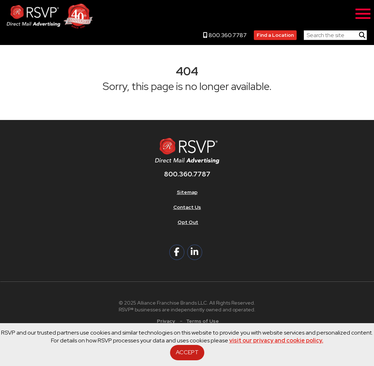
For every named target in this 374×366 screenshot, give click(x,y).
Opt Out (188, 222)
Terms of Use (202, 321)
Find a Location (275, 35)
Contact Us (187, 207)
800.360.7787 (225, 35)
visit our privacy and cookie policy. (276, 340)
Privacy (166, 321)
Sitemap (187, 192)
